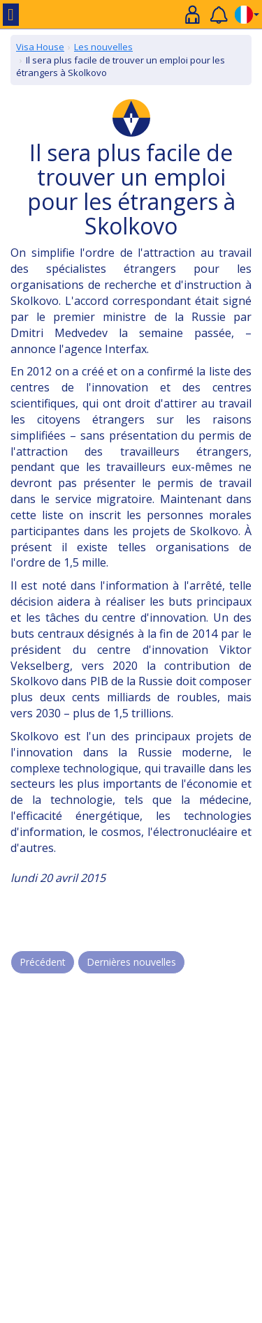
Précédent (43, 962)
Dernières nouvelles (131, 962)
